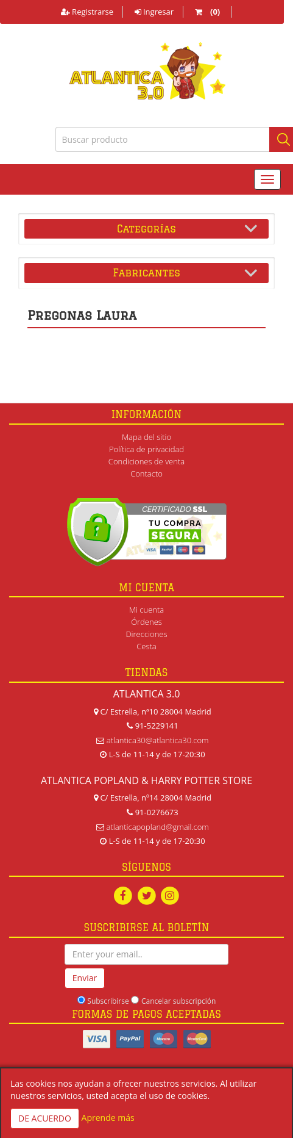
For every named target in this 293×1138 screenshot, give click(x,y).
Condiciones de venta (146, 461)
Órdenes (146, 621)
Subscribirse (108, 1001)
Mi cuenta (146, 609)
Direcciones (146, 633)
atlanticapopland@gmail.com (158, 826)
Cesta (146, 646)
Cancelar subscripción (178, 1001)
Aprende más (108, 1117)
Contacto (146, 473)
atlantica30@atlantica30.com (158, 740)
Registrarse (87, 11)
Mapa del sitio (146, 436)
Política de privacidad (146, 449)
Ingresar (154, 11)
